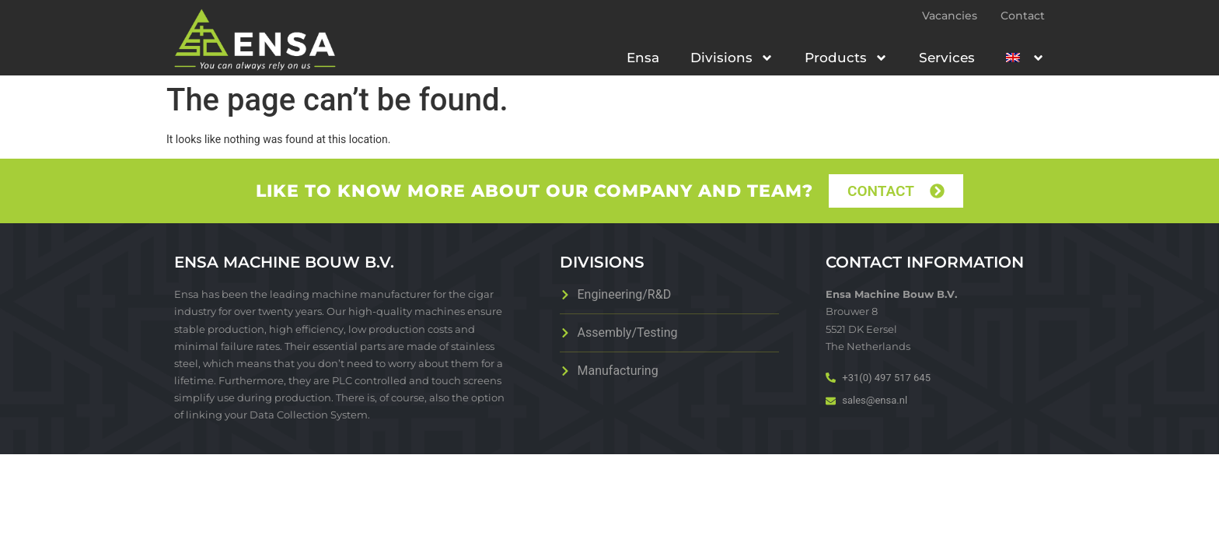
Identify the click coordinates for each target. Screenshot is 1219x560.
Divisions (732, 58)
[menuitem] (1025, 57)
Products (846, 58)
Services (947, 57)
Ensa (643, 57)
